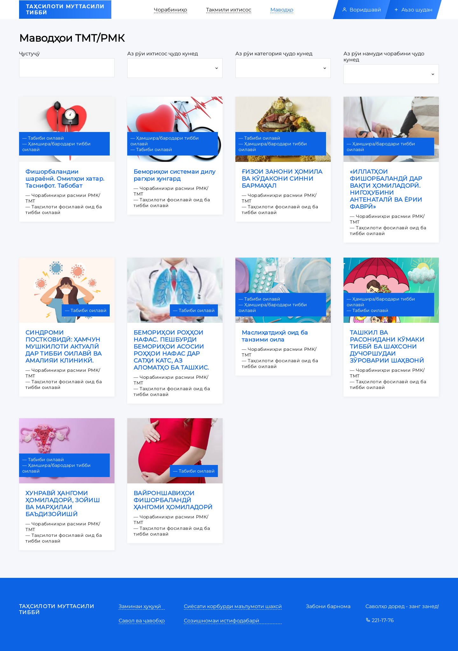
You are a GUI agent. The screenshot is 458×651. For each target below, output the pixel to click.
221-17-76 (379, 620)
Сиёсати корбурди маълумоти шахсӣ (233, 606)
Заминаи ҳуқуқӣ (140, 606)
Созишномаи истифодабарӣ (221, 621)
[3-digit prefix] (66, 68)
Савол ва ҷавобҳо (142, 621)
